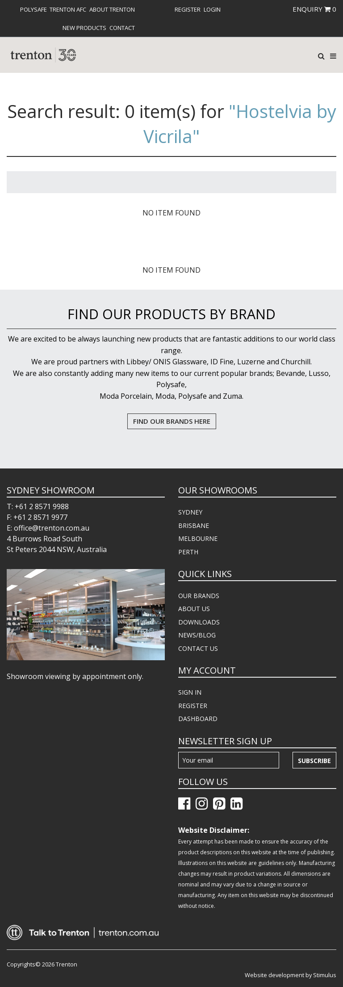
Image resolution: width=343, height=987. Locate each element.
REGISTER (192, 705)
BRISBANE (193, 525)
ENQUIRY (314, 8)
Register (188, 9)
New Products (84, 28)
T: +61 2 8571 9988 (38, 506)
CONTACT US (198, 648)
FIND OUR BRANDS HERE (171, 421)
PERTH (188, 552)
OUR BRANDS (198, 595)
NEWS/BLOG (197, 635)
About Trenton (112, 9)
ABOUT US (194, 608)
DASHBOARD (198, 718)
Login (212, 9)
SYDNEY (190, 512)
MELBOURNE (198, 538)
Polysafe (33, 9)
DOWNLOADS (199, 622)
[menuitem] (33, 9)
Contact (122, 28)
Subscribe (314, 760)
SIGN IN (189, 692)
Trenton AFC (68, 9)
